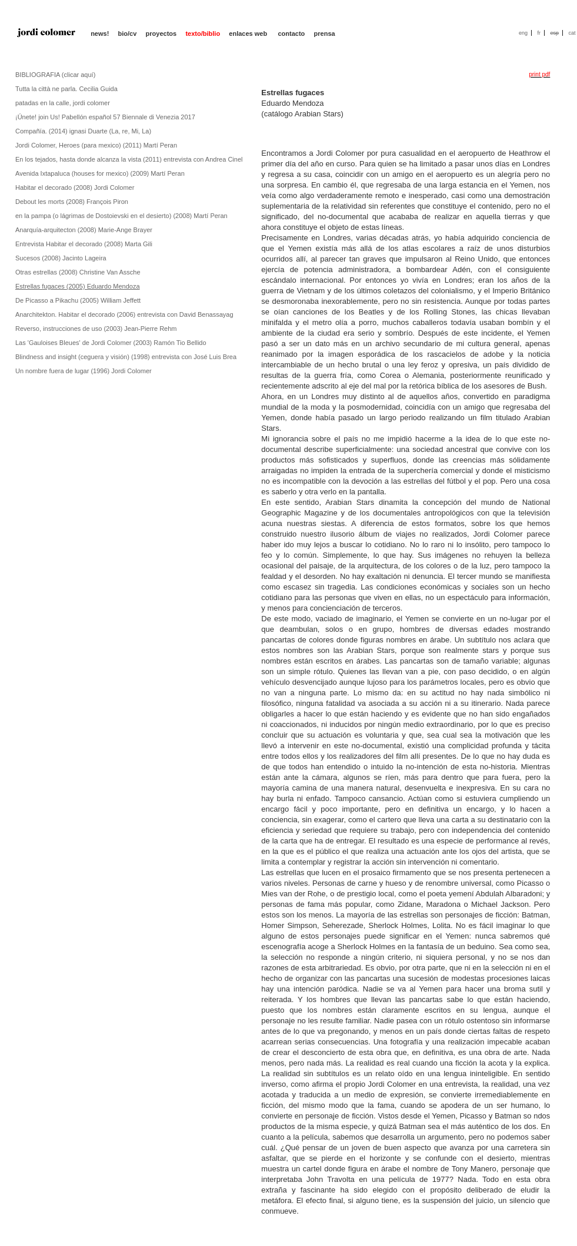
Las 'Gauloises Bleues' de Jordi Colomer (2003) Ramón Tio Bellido (110, 342)
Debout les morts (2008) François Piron (71, 201)
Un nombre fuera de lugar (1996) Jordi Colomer (83, 370)
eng (523, 33)
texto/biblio (202, 33)
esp (554, 33)
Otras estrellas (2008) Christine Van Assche (78, 272)
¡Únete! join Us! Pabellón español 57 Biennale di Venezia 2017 (105, 116)
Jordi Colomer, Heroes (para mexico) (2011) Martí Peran (96, 145)
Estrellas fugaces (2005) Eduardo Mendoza (77, 286)
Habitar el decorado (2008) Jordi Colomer (74, 187)
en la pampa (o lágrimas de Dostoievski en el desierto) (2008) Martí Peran (121, 215)
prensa (324, 33)
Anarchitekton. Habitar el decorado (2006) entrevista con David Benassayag (124, 314)
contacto (291, 33)
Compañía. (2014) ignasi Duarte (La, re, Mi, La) (83, 131)
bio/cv (127, 33)
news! (100, 33)
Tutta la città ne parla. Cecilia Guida (66, 88)
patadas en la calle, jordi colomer (62, 102)
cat (571, 33)
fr (539, 33)
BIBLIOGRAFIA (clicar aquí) (55, 74)
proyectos (161, 33)
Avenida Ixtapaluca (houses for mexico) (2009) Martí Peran (100, 173)
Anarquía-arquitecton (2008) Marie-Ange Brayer (83, 229)
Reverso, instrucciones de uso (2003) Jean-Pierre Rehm (96, 328)
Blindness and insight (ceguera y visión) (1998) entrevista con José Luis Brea (125, 356)
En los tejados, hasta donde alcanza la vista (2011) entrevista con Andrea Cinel (128, 159)
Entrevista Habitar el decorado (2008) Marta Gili (83, 243)
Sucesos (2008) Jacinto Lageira (60, 258)
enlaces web (249, 33)
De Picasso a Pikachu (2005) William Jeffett (78, 300)
